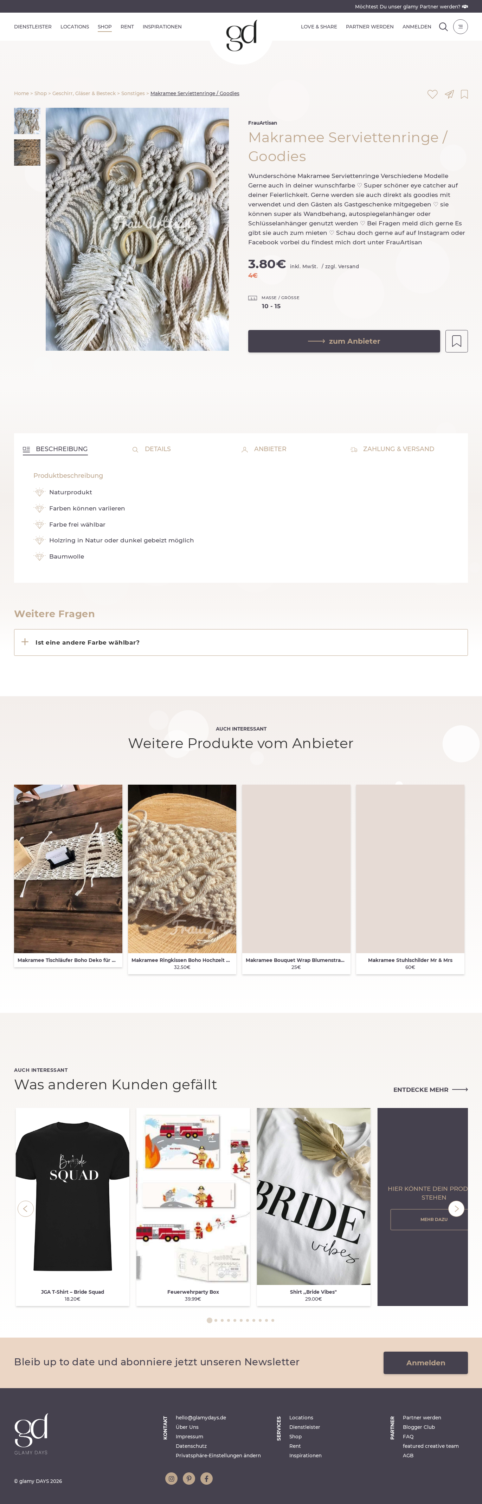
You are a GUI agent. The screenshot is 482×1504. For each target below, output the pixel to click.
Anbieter (264, 449)
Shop (105, 26)
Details (151, 449)
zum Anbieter (344, 341)
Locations (74, 26)
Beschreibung (55, 449)
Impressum (189, 1436)
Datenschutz (191, 1446)
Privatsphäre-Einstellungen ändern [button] (218, 1455)
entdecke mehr (430, 1089)
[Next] (456, 1209)
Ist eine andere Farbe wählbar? (88, 642)
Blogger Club (419, 1427)
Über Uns (187, 1427)
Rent (127, 26)
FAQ (408, 1436)
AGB (408, 1455)
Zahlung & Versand (392, 449)
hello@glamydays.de (201, 1417)
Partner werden (370, 26)
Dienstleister (33, 26)
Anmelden (417, 26)
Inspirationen (162, 26)
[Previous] (26, 1209)
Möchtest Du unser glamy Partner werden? (411, 6)
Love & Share (319, 26)
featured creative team (431, 1446)
